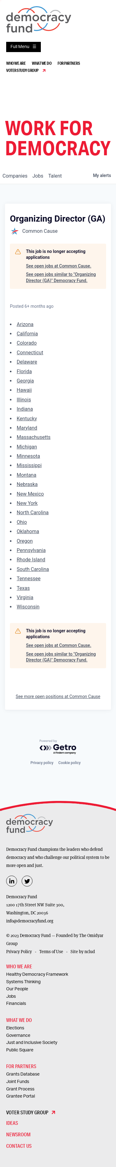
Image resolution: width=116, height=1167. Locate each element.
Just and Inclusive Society (31, 1043)
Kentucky (27, 419)
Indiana (25, 409)
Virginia (25, 597)
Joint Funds (17, 1082)
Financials (16, 1003)
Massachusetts (33, 437)
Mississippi (29, 465)
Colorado (27, 343)
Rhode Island (31, 560)
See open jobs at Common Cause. (58, 265)
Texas (23, 588)
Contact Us (19, 1146)
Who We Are (16, 63)
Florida (24, 371)
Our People (17, 989)
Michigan (27, 447)
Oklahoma (28, 531)
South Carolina (33, 569)
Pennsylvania (31, 550)
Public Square (19, 1050)
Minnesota (28, 456)
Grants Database (23, 1074)
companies (15, 176)
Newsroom (18, 1134)
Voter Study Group (22, 70)
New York (27, 503)
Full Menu (20, 47)
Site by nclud (83, 951)
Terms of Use (51, 951)
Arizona (25, 324)
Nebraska (27, 484)
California (27, 334)
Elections (15, 1028)
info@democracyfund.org (29, 921)
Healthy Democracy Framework (37, 974)
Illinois (24, 400)
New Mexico (30, 494)
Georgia (25, 381)
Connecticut (30, 353)
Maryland (27, 428)
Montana (26, 475)
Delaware (27, 362)
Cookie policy (69, 763)
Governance (18, 1035)
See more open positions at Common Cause (58, 696)
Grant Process (20, 1089)
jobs (37, 176)
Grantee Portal (20, 1096)
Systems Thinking (23, 982)
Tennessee (29, 578)
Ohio (22, 522)
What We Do (41, 63)
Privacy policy (41, 763)
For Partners (69, 63)
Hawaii (24, 390)
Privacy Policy (19, 951)
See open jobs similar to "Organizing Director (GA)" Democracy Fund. (61, 277)
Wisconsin (28, 607)
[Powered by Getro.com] (58, 747)
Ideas (12, 1123)
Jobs (11, 996)
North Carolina (33, 512)
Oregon (25, 541)
